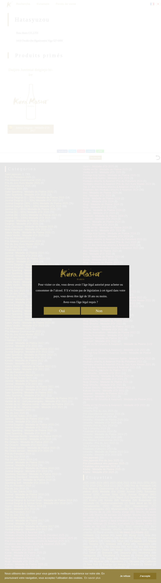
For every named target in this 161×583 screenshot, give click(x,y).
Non (99, 311)
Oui (62, 311)
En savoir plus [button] (92, 578)
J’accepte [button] (145, 576)
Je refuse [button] (125, 576)
